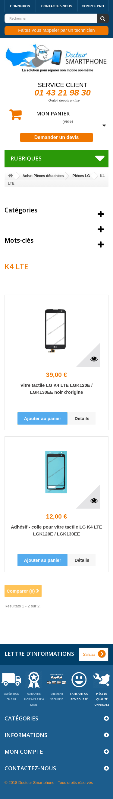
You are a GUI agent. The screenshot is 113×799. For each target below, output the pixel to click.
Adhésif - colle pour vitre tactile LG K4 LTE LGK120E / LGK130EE (56, 530)
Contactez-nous (56, 6)
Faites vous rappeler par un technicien (56, 30)
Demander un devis (56, 137)
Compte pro (93, 6)
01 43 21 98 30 (62, 92)
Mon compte (24, 751)
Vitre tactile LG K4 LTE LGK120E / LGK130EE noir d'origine (56, 389)
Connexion (20, 6)
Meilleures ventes (31, 225)
